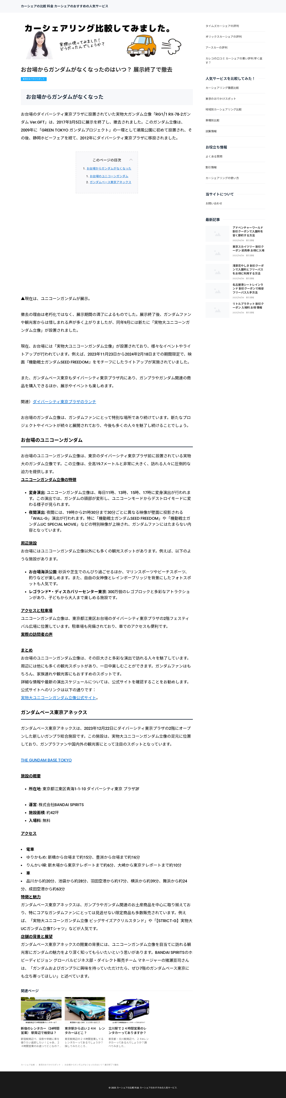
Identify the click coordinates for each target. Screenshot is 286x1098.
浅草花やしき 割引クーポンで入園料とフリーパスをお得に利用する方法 (248, 269)
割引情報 (250, 241)
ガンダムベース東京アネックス (110, 182)
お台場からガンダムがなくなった (109, 168)
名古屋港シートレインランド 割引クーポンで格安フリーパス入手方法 (248, 288)
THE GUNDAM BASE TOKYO (46, 760)
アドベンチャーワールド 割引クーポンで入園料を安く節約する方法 (248, 231)
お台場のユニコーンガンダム (109, 176)
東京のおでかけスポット (34, 79)
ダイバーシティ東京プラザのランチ (64, 401)
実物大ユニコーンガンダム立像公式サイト (58, 697)
